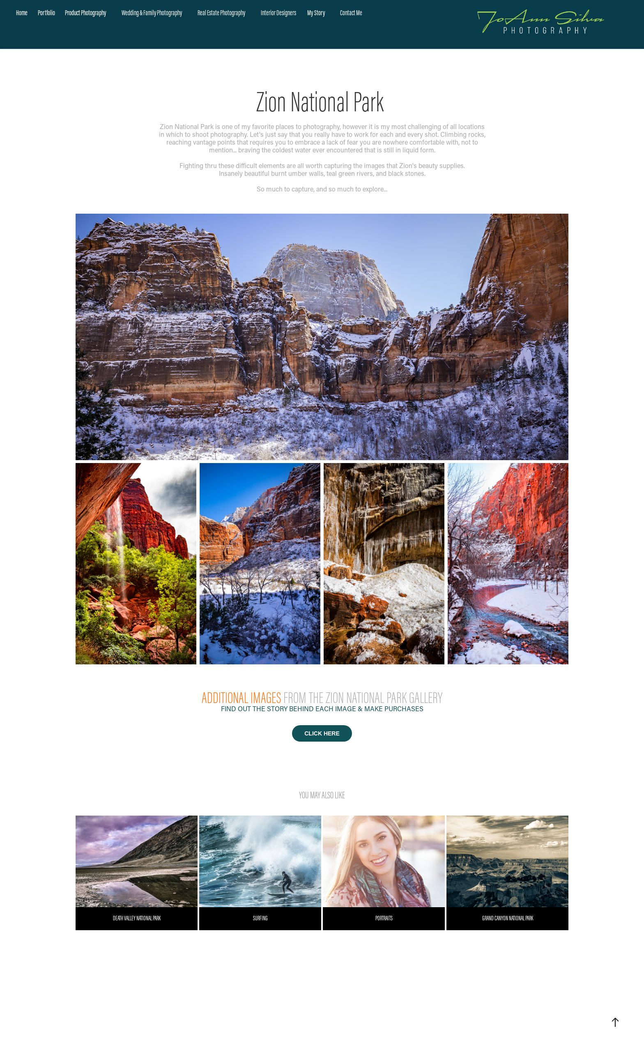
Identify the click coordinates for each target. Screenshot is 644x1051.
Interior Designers (278, 12)
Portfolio (46, 12)
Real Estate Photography (221, 12)
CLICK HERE (322, 733)
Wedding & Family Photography (152, 12)
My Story (316, 12)
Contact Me (351, 12)
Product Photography (85, 12)
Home (22, 12)
